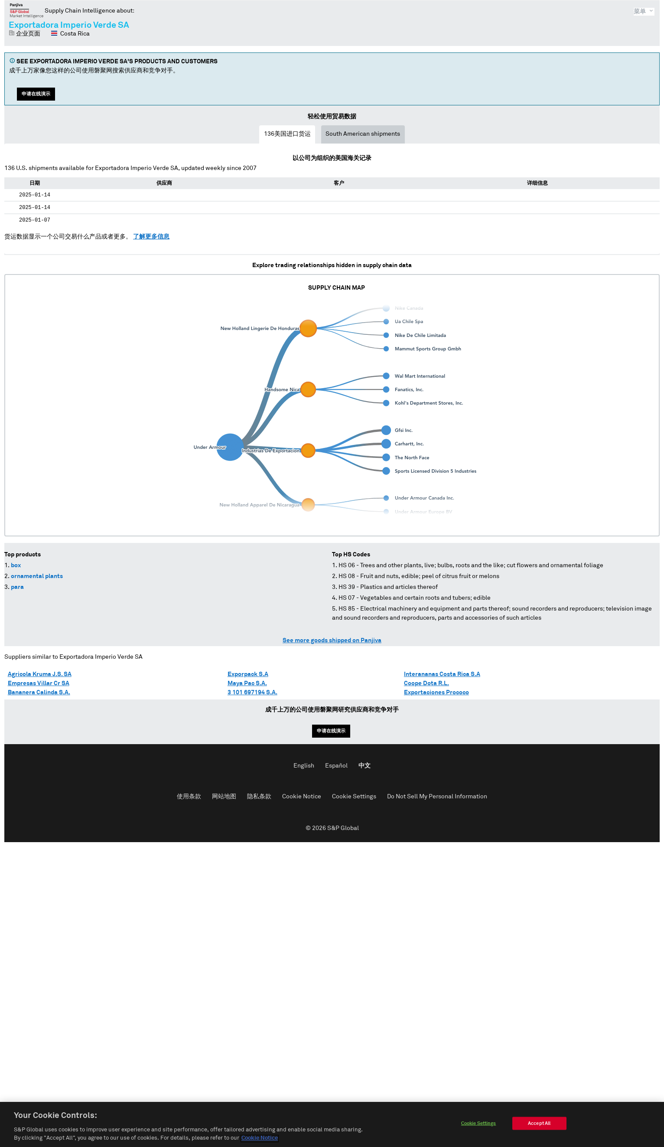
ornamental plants (37, 576)
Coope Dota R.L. (426, 683)
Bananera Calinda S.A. (39, 693)
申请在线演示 (36, 93)
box (16, 565)
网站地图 (224, 797)
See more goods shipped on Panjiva (332, 640)
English (303, 766)
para (17, 587)
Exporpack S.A (248, 674)
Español (336, 766)
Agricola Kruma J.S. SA (40, 674)
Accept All (539, 1125)
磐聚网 (27, 10)
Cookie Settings (354, 797)
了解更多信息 (151, 237)
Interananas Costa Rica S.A (442, 674)
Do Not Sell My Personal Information (437, 797)
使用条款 (189, 797)
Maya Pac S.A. (247, 683)
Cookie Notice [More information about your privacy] (259, 1141)
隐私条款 (259, 797)
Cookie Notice (301, 797)
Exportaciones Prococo (436, 693)
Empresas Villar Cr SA (38, 683)
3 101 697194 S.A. (252, 693)
